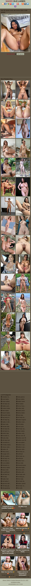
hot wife (19, 488)
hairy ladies (20, 399)
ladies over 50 (21, 440)
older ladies (20, 431)
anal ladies (5, 399)
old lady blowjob (6, 429)
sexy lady (19, 463)
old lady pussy (21, 451)
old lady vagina (21, 485)
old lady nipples (21, 429)
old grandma (5, 488)
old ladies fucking (7, 481)
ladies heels (20, 401)
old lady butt (5, 440)
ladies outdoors (21, 433)
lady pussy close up (7, 451)
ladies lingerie (21, 419)
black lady (4, 424)
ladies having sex (22, 460)
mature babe (5, 408)
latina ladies (20, 413)
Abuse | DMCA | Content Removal (11, 580)
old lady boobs (6, 431)
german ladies (6, 483)
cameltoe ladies (6, 442)
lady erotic (5, 470)
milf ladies (20, 424)
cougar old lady (6, 454)
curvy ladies (5, 463)
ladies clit (4, 449)
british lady (5, 433)
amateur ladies (6, 397)
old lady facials (6, 474)
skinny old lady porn (23, 470)
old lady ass (5, 403)
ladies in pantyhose (22, 447)
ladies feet (5, 479)
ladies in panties (21, 444)
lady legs (19, 415)
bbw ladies (5, 410)
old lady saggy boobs (23, 456)
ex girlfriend (5, 472)
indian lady (20, 408)
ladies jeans (20, 410)
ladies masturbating (22, 422)
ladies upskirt (21, 483)
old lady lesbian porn (23, 417)
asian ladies (5, 401)
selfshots (19, 458)
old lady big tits (6, 419)
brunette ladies (6, 435)
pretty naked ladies (22, 449)
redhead (19, 454)
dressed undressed (7, 465)
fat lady (4, 476)
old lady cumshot (6, 460)
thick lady (19, 479)
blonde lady (5, 426)
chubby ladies (6, 444)
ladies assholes (6, 406)
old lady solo (20, 474)
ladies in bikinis (6, 422)
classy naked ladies (7, 447)
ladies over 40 (21, 438)
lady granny (20, 397)
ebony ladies (5, 467)
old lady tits (20, 481)
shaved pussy (21, 465)
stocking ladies (21, 476)
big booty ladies (6, 417)
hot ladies (19, 403)
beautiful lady (5, 415)
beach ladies (5, 413)
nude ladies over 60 (22, 442)
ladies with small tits (23, 472)
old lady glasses (6, 485)
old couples (5, 456)
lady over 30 (20, 435)
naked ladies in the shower (23, 467)
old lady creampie (7, 458)
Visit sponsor (20, 54)
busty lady (4, 438)
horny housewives (22, 406)
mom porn (20, 426)
